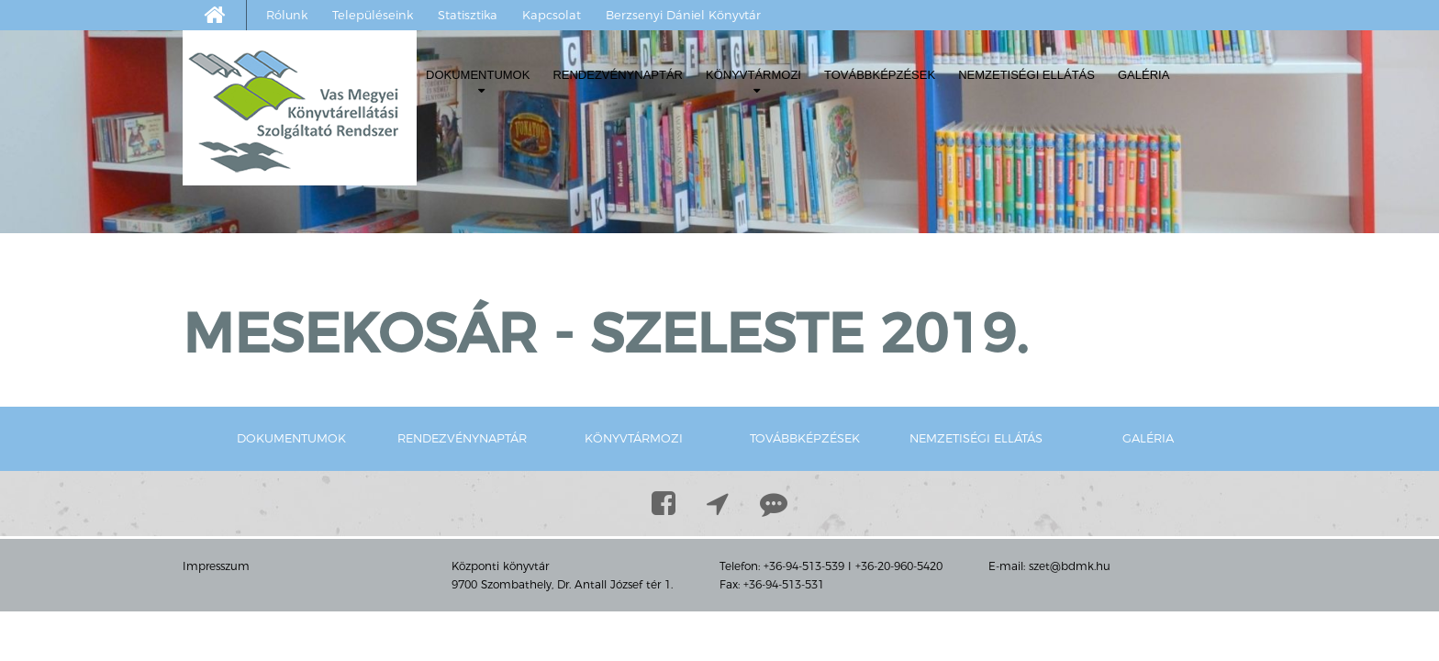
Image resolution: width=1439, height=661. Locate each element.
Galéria (1143, 75)
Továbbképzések (879, 75)
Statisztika (467, 14)
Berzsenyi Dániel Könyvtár (683, 14)
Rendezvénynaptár (617, 75)
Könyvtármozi (753, 82)
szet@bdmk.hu (1069, 566)
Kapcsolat (551, 14)
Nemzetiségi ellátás (1026, 75)
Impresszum (216, 566)
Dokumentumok (478, 82)
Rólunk (286, 14)
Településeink (372, 14)
